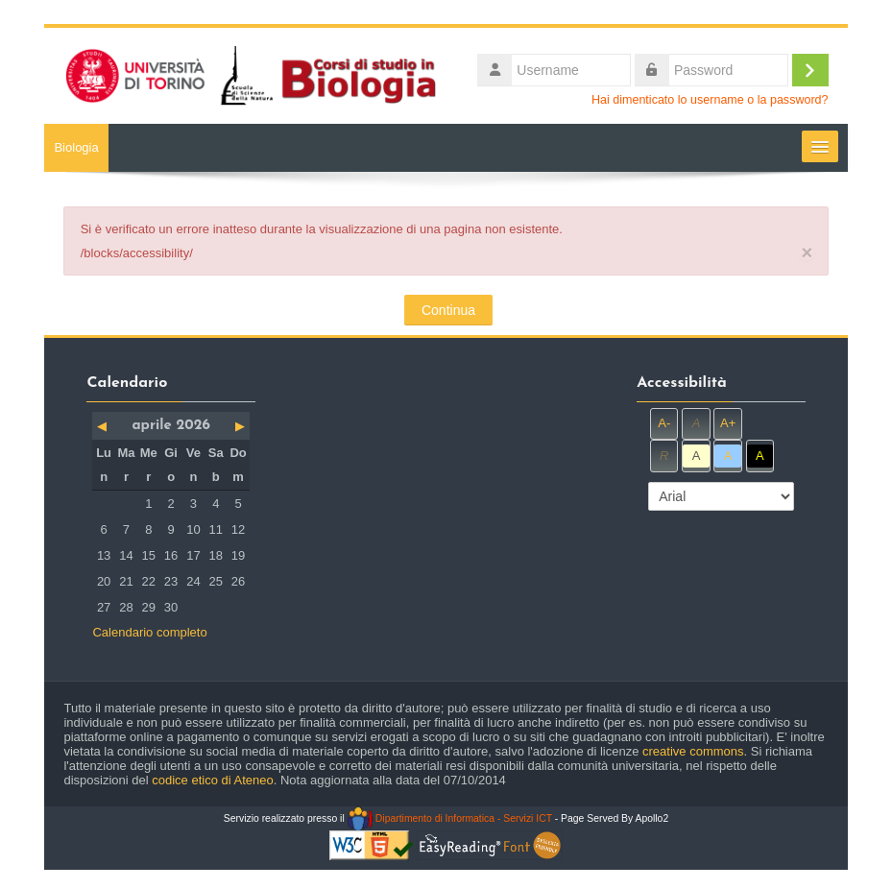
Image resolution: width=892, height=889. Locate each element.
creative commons (692, 751)
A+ (727, 423)
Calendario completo (149, 632)
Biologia (76, 147)
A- (664, 423)
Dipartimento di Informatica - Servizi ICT (450, 818)
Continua (448, 310)
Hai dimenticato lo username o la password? (710, 100)
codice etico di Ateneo (212, 780)
